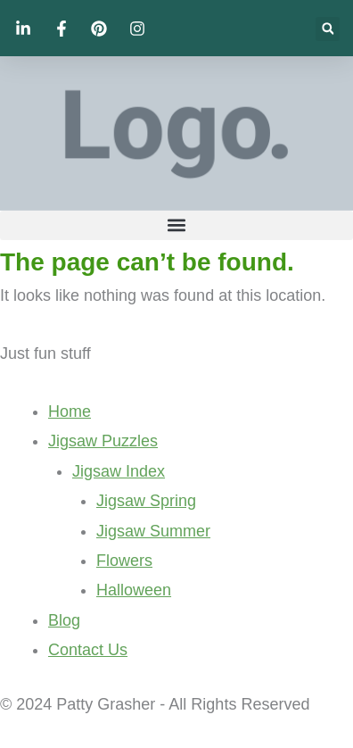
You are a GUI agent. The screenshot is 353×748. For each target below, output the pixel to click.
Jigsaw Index (118, 471)
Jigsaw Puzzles (103, 441)
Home (69, 411)
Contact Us (87, 650)
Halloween (133, 590)
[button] (328, 29)
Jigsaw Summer (153, 531)
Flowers (124, 560)
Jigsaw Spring (146, 501)
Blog (64, 620)
